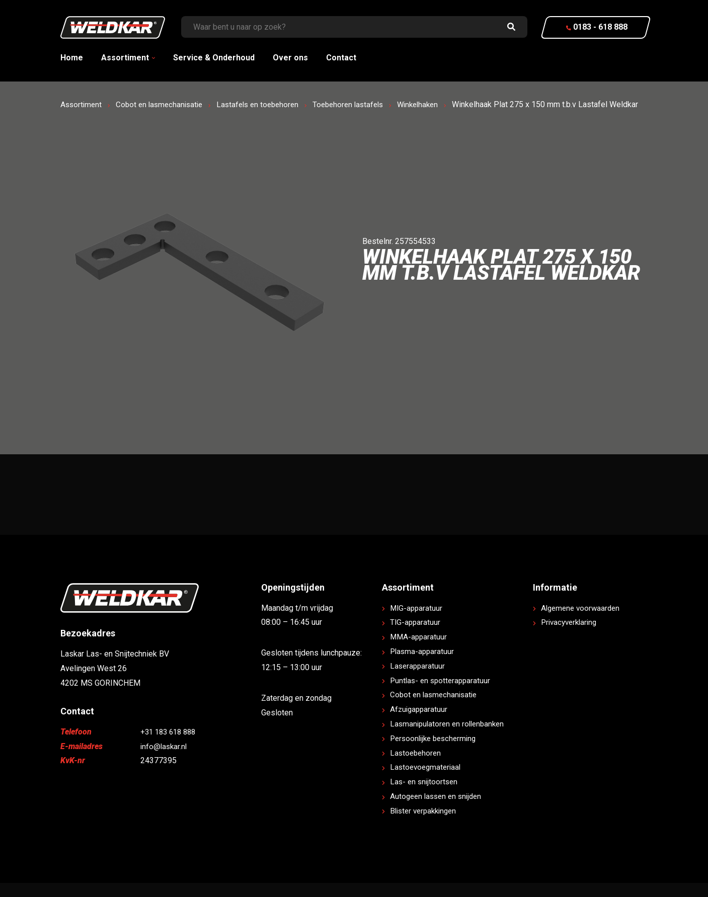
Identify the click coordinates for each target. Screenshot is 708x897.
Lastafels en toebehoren (266, 104)
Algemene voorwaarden (582, 622)
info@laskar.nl (164, 760)
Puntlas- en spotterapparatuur (442, 694)
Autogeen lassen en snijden (438, 811)
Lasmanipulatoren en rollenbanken (450, 738)
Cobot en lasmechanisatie (163, 104)
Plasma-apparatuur (423, 666)
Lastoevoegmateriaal (427, 781)
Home (71, 57)
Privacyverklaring (571, 636)
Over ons (290, 57)
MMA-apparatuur (419, 651)
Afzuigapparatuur (420, 723)
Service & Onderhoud (214, 57)
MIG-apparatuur (417, 622)
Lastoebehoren (416, 767)
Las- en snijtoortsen (425, 796)
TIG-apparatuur (416, 636)
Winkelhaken (435, 104)
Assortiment (125, 57)
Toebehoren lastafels (361, 104)
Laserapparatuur (418, 680)
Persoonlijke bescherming (436, 753)
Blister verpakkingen (426, 825)
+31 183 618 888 (170, 746)
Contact (341, 57)
